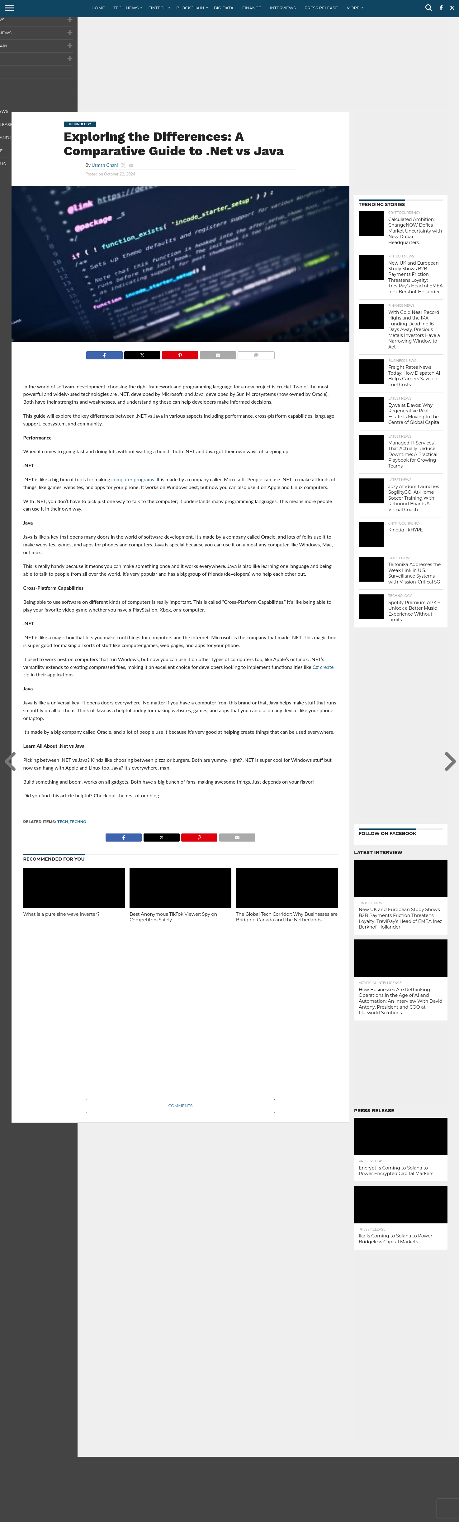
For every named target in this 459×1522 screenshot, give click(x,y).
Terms (415, 1517)
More (353, 7)
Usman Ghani (105, 165)
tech (62, 821)
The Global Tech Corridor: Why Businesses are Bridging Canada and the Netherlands (287, 917)
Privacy (395, 1517)
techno (78, 821)
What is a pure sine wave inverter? (61, 914)
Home (98, 7)
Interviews (283, 7)
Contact (372, 1517)
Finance (251, 7)
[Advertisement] (229, 64)
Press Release (321, 7)
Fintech (157, 7)
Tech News (126, 7)
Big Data (224, 7)
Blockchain (190, 7)
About (351, 1517)
